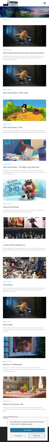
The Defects (8, 285)
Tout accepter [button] (27, 430)
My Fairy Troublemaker (12, 364)
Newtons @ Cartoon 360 (13, 404)
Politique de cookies (26, 424)
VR (3, 242)
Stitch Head (8, 324)
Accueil (4, 19)
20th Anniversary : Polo (12, 127)
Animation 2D (7, 124)
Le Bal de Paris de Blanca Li (14, 245)
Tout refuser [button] (18, 435)
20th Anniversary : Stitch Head (15, 92)
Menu (44, 3)
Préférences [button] (36, 435)
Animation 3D (7, 49)
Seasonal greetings (11, 207)
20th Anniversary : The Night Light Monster (21, 167)
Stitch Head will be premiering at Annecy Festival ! (23, 53)
